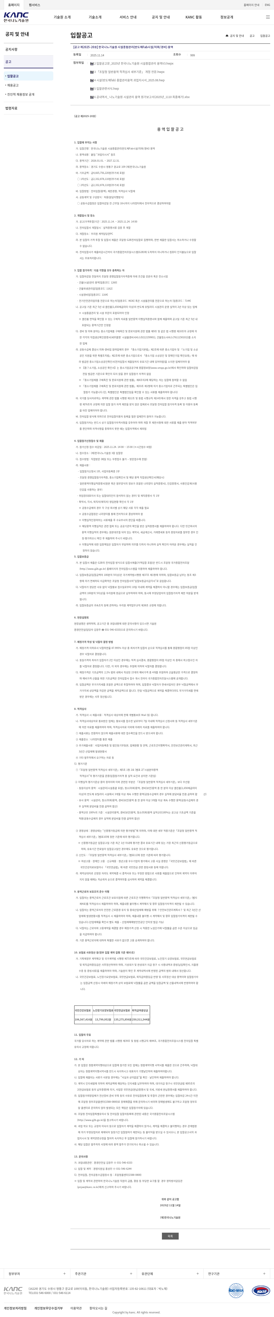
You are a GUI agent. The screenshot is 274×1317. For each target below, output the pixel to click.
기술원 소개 (62, 17)
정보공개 (226, 17)
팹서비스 (34, 4)
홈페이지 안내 (251, 5)
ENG (267, 5)
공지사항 (11, 49)
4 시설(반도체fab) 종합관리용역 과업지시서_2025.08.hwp (127, 80)
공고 (8, 61)
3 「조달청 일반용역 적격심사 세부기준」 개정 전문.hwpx (127, 72)
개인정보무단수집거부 (48, 1308)
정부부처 (14, 1273)
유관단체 (147, 1273)
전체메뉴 (268, 17)
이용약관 (76, 1308)
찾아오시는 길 (98, 1308)
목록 (170, 1236)
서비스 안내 (128, 17)
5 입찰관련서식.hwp (104, 88)
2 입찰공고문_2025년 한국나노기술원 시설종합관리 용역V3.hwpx (131, 63)
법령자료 (11, 108)
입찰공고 (13, 76)
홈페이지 (14, 4)
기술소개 (95, 17)
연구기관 (214, 1273)
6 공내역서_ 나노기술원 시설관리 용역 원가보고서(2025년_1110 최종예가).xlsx (140, 97)
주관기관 (80, 1273)
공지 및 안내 (161, 17)
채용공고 (13, 85)
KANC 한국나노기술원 (16, 17)
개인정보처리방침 (15, 1308)
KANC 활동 (194, 17)
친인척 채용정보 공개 (20, 94)
